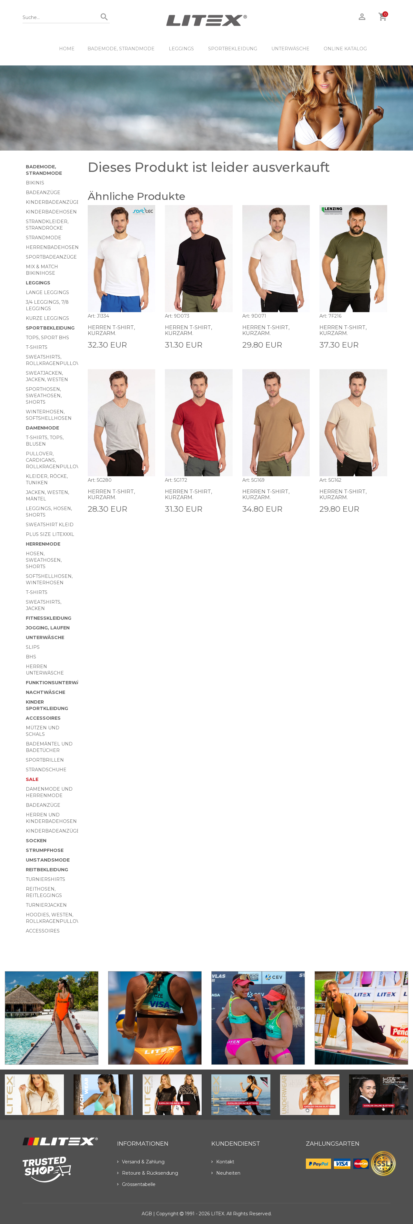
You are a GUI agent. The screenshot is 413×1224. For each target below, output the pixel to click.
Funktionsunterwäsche (59, 683)
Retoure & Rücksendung (147, 1173)
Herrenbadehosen (52, 247)
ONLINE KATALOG (345, 49)
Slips (33, 647)
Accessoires (43, 718)
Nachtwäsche (45, 692)
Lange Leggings (47, 292)
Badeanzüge (43, 192)
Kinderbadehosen (51, 212)
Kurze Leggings (47, 318)
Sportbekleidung (232, 49)
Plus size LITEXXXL (50, 534)
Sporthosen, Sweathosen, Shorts (44, 395)
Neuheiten (225, 1173)
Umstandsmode (48, 860)
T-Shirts (36, 347)
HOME (67, 49)
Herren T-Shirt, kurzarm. (111, 330)
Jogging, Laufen (48, 628)
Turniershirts (45, 879)
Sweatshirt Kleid (50, 525)
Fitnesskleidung (48, 618)
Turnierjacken (46, 905)
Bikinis (35, 183)
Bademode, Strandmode (121, 49)
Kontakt (222, 1162)
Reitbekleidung (47, 870)
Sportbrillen (45, 760)
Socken (36, 841)
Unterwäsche (290, 49)
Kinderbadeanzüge (53, 202)
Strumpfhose (45, 850)
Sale (32, 779)
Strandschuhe (46, 770)
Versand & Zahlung (141, 1162)
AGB (147, 1214)
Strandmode (43, 238)
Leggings (181, 49)
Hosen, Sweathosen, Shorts (44, 560)
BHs (31, 657)
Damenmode (42, 428)
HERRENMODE (43, 544)
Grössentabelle (136, 1184)
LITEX (217, 1214)
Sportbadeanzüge (51, 257)
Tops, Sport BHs (47, 338)
